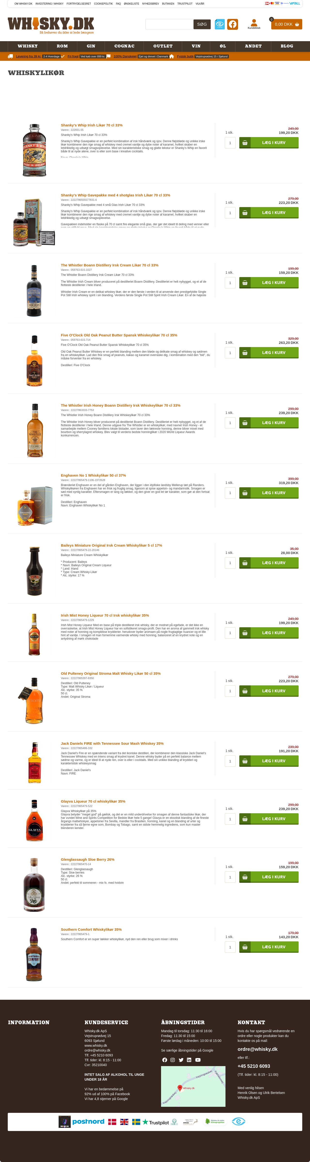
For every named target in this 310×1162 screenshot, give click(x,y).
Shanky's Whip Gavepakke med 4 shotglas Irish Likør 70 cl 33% (115, 195)
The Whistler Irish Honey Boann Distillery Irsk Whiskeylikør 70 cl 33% (121, 405)
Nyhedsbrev (150, 3)
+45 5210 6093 (254, 1066)
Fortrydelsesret (79, 3)
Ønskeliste (131, 3)
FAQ (118, 3)
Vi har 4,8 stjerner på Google (106, 1099)
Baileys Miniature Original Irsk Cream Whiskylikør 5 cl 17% (111, 545)
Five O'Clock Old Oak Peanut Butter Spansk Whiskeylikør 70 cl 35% (119, 335)
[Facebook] (232, 24)
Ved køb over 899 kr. (93, 56)
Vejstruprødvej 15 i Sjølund (211, 56)
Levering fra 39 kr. (28, 56)
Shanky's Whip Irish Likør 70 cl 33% (92, 125)
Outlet (163, 46)
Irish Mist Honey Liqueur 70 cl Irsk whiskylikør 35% (105, 615)
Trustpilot (185, 3)
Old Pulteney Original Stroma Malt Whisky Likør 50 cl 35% (111, 673)
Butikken (168, 3)
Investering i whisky (50, 3)
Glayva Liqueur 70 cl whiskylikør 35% (93, 801)
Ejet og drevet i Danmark (153, 56)
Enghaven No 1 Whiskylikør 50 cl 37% (93, 475)
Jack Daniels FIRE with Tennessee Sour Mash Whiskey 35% (112, 743)
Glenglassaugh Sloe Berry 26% (88, 859)
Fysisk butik (185, 56)
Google (207, 1050)
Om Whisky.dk (23, 3)
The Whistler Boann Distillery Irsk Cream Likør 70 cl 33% (110, 265)
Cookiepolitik (103, 3)
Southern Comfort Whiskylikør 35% (91, 929)
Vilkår (200, 3)
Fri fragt (73, 56)
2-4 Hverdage (51, 56)
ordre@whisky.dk (97, 1050)
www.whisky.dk (96, 1045)
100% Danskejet (125, 56)
